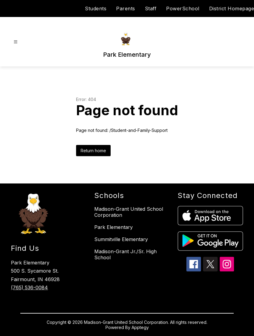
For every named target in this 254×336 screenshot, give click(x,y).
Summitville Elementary (121, 239)
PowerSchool (182, 8)
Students (95, 8)
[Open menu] (15, 42)
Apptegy (140, 327)
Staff (151, 8)
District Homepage (231, 8)
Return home (93, 150)
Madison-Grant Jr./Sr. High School (125, 254)
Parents (125, 8)
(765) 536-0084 (29, 287)
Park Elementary (113, 227)
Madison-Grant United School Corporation (128, 212)
